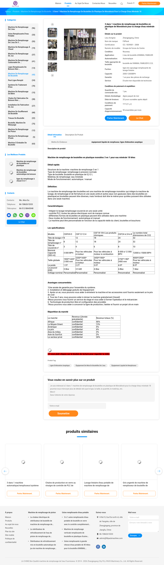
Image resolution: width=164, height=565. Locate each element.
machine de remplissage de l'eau (21, 28)
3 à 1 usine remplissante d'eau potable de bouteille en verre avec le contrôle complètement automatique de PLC (76, 521)
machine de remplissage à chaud (21, 48)
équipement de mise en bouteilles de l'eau (90, 365)
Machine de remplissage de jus (21, 55)
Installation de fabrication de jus (21, 106)
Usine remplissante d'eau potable (21, 35)
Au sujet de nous (11, 524)
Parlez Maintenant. (149, 3)
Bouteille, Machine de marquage (21, 124)
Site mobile (9, 535)
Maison (8, 517)
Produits (8, 521)
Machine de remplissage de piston (21, 130)
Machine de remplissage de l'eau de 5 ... (21, 41)
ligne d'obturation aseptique (60, 365)
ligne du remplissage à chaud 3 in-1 (26, 180)
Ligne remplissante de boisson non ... (21, 68)
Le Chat (22, 222)
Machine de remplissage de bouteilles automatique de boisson (26, 172)
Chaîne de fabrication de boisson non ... (21, 99)
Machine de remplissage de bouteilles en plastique (26, 163)
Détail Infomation (55, 135)
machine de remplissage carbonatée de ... (21, 61)
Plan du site (9, 531)
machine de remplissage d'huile (21, 137)
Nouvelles (9, 528)
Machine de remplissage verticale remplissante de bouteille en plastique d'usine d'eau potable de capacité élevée (77, 533)
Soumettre (63, 413)
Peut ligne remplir (21, 80)
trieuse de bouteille (21, 118)
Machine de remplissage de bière (21, 93)
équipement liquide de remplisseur (123, 365)
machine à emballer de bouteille (21, 144)
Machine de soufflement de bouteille (21, 112)
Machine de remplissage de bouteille (21, 75)
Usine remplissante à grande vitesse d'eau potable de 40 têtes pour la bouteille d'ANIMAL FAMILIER (77, 545)
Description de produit (74, 135)
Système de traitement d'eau (21, 86)
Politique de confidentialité (10, 540)
